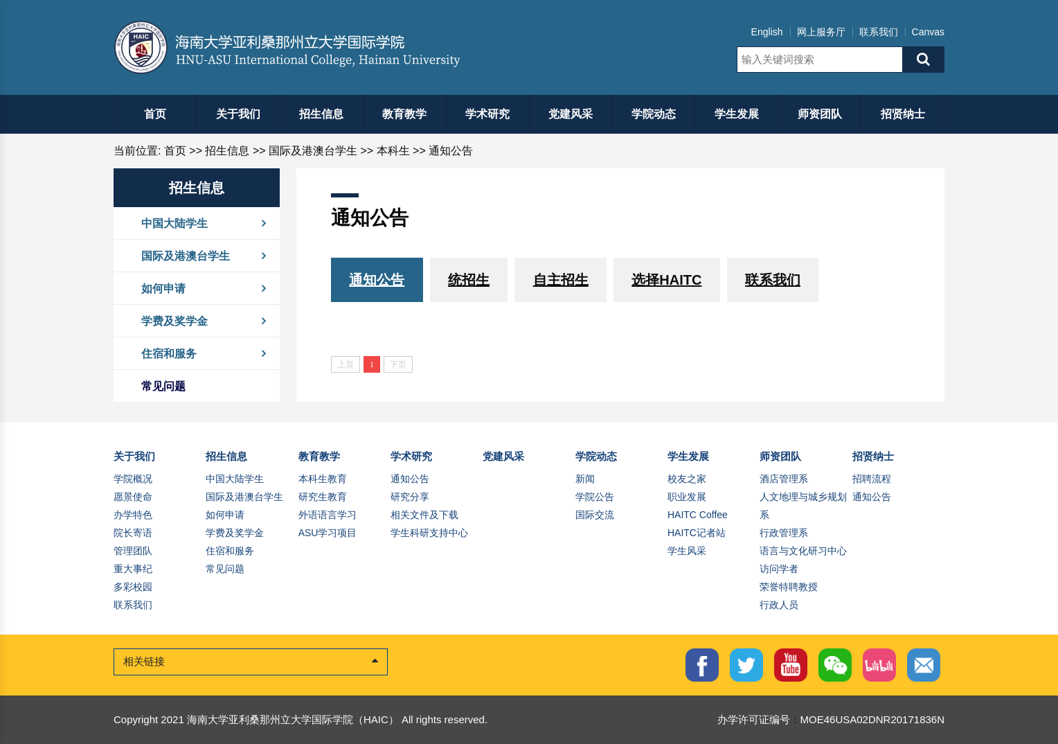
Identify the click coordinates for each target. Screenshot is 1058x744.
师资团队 (820, 114)
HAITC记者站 (696, 532)
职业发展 (686, 496)
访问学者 (779, 568)
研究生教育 (322, 496)
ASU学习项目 (327, 532)
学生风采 (686, 550)
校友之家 (686, 478)
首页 (155, 114)
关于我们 (238, 114)
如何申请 (163, 288)
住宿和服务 (169, 353)
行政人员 (779, 604)
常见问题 (163, 385)
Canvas (928, 31)
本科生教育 (322, 478)
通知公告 (451, 151)
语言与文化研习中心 (803, 550)
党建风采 (570, 114)
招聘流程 (871, 478)
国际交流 (594, 514)
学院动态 (653, 114)
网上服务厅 (821, 31)
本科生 (393, 151)
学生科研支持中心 (429, 532)
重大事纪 (133, 568)
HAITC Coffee (697, 514)
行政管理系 (784, 532)
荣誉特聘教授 (789, 586)
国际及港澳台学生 (313, 151)
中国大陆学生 (174, 223)
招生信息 (321, 114)
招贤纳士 (903, 114)
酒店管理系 (784, 478)
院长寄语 (133, 532)
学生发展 (737, 114)
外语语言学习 (327, 514)
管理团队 (133, 550)
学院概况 (133, 478)
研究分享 (410, 496)
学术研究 (487, 114)
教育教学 (404, 114)
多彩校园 (133, 586)
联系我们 (878, 31)
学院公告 (594, 496)
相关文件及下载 (424, 514)
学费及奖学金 (174, 320)
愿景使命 (133, 496)
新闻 (585, 478)
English (767, 31)
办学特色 (133, 514)
